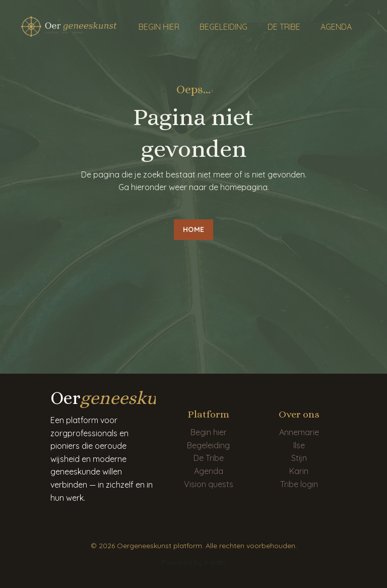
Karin (298, 471)
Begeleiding (208, 445)
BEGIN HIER (159, 27)
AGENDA (336, 27)
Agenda (208, 471)
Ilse (299, 445)
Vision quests (208, 484)
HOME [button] (193, 229)
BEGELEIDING (223, 27)
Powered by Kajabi (194, 562)
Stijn (299, 458)
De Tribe (209, 458)
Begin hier (208, 432)
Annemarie (299, 432)
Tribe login (299, 484)
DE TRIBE (284, 27)
